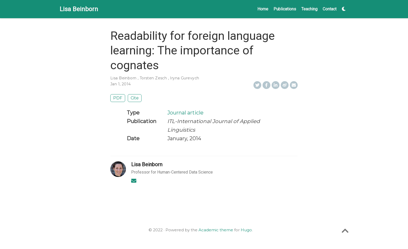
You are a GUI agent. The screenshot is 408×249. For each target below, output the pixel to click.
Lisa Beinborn (79, 9)
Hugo (246, 229)
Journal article (185, 113)
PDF (117, 97)
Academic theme (216, 229)
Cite (135, 97)
